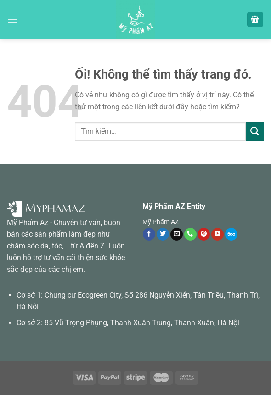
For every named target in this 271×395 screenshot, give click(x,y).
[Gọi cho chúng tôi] (190, 234)
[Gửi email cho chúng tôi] (176, 234)
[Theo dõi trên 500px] (231, 234)
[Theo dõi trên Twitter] (163, 234)
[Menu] (12, 19)
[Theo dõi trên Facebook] (149, 234)
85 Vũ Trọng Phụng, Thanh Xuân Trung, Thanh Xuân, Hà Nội (142, 322)
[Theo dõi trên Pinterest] (204, 234)
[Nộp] (255, 131)
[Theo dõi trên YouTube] (217, 234)
